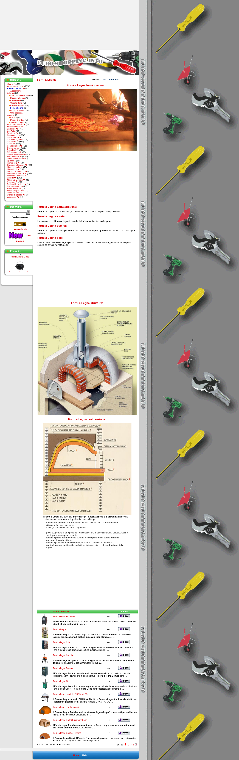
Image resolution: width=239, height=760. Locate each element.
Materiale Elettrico (16, 180)
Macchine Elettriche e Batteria (16, 177)
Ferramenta (13, 163)
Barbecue (12, 129)
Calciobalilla (15, 100)
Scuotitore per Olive (15, 190)
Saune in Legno (17, 122)
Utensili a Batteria (16, 195)
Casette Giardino (17, 105)
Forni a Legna (59, 629)
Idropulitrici (13, 169)
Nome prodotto (61, 611)
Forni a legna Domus (63, 668)
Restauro (12, 182)
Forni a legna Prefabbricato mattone (70, 720)
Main (84, 755)
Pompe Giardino (17, 120)
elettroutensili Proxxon (16, 159)
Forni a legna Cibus (62, 642)
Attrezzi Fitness (15, 127)
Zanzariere (13, 197)
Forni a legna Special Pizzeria (67, 733)
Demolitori (13, 150)
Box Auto (11, 131)
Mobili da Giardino (18, 110)
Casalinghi (13, 137)
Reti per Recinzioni (16, 184)
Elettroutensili (14, 156)
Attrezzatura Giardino (19, 95)
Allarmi (11, 84)
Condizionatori (14, 146)
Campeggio (13, 135)
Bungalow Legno (17, 98)
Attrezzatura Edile (16, 124)
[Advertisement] (30, 25)
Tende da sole (13, 193)
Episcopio (11, 161)
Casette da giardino (15, 139)
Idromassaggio (15, 167)
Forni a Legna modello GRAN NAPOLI (71, 694)
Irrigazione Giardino (17, 171)
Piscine (13, 117)
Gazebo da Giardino (17, 165)
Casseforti (13, 142)
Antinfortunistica (15, 86)
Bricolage (12, 133)
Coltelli (11, 144)
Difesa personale (14, 152)
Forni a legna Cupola (63, 655)
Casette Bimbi (16, 103)
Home (76, 755)
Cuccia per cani (14, 148)
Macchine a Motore (17, 173)
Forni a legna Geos (20, 258)
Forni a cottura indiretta (64, 616)
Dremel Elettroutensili (16, 154)
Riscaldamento (15, 186)
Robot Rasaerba (14, 188)
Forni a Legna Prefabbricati (66, 707)
